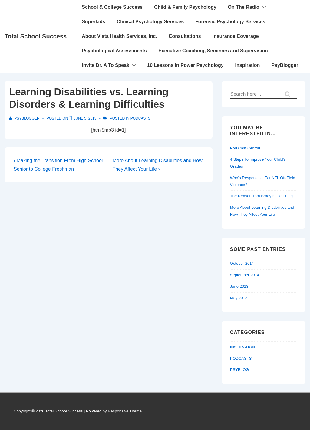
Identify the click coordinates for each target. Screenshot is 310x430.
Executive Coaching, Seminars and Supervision (213, 50)
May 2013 (238, 298)
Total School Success (36, 36)
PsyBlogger (284, 65)
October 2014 (242, 263)
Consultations (185, 36)
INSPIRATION (242, 347)
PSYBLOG (239, 369)
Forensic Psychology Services (230, 21)
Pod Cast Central (245, 148)
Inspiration (247, 65)
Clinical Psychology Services (150, 21)
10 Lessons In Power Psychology (185, 65)
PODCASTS (140, 118)
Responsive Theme (125, 411)
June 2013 (239, 286)
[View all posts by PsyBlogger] (25, 118)
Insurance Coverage (236, 36)
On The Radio (248, 7)
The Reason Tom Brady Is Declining (261, 196)
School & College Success (112, 7)
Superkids (93, 21)
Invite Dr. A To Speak (110, 65)
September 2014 (244, 275)
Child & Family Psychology (185, 7)
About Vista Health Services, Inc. (119, 36)
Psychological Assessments (114, 50)
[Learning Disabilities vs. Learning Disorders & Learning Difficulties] (85, 118)
